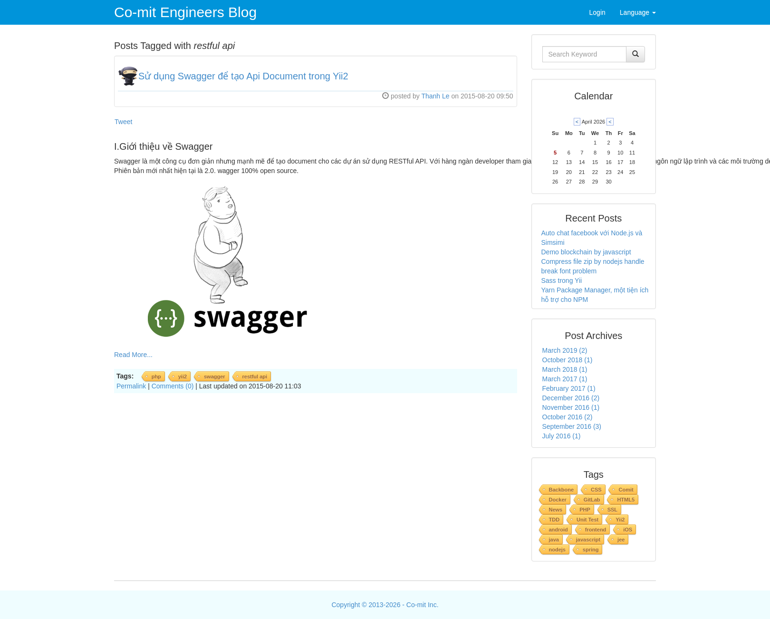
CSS (596, 490)
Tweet (123, 122)
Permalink (131, 386)
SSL (612, 510)
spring (591, 549)
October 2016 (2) (567, 417)
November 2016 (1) (571, 407)
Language (638, 12)
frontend (595, 529)
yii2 (182, 376)
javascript (588, 539)
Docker (558, 500)
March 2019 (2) (564, 350)
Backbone (561, 490)
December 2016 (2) (571, 398)
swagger (214, 376)
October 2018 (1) (567, 360)
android (558, 529)
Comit (625, 490)
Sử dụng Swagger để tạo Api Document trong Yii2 (243, 76)
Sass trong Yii (561, 280)
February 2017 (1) (569, 388)
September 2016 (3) (572, 426)
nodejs (557, 549)
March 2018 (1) (564, 369)
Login (597, 12)
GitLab (592, 500)
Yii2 (620, 519)
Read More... (133, 354)
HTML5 (626, 500)
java (554, 539)
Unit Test (587, 519)
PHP (584, 510)
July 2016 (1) (561, 436)
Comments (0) (173, 386)
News (556, 510)
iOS (627, 529)
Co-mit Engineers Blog (185, 12)
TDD (554, 519)
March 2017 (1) (564, 379)
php (156, 376)
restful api (255, 376)
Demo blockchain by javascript (586, 252)
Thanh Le (435, 96)
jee (621, 539)
